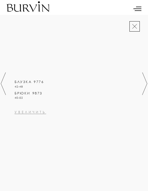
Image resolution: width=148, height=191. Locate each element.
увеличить (30, 135)
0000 (20, 120)
